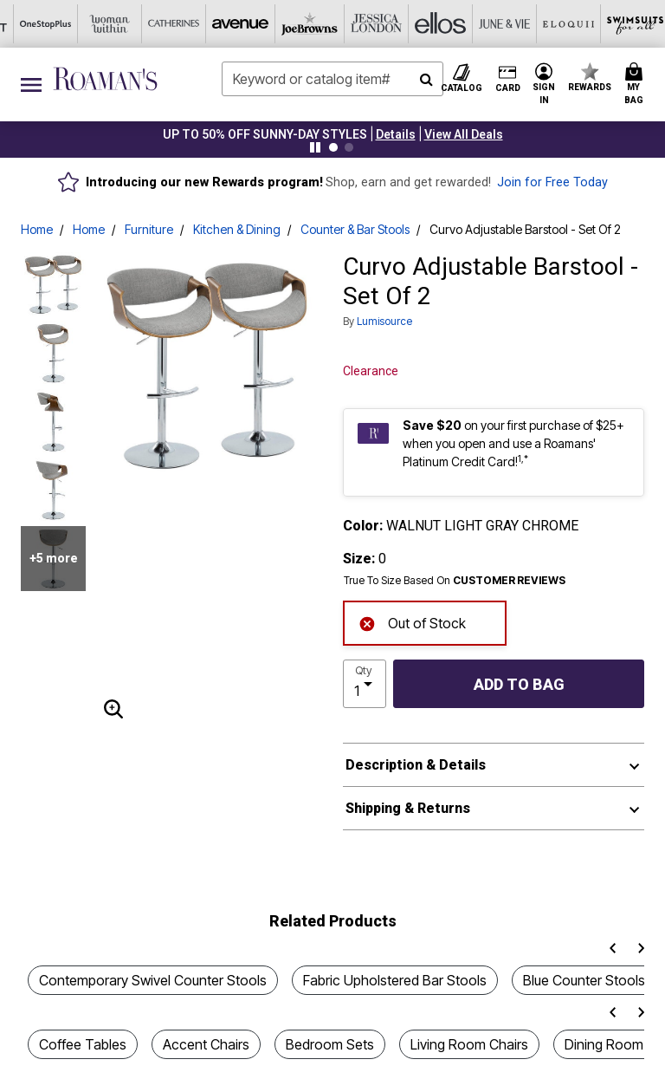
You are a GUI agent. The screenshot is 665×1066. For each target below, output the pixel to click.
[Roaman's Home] (105, 79)
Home (37, 229)
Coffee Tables (82, 1044)
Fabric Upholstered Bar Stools (395, 980)
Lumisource (384, 321)
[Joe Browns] (108, 23)
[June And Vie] (300, 23)
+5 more (53, 558)
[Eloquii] (364, 23)
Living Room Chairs (469, 1044)
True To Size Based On (454, 581)
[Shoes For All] (621, 23)
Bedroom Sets (330, 1044)
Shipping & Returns (407, 808)
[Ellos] (236, 23)
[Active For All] (493, 23)
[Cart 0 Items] (636, 84)
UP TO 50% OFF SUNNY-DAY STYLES (265, 134)
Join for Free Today (552, 182)
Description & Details (415, 765)
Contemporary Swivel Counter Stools (153, 980)
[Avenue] (44, 23)
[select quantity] (364, 684)
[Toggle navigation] (31, 84)
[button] (396, 134)
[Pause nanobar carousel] (315, 147)
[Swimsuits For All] (429, 23)
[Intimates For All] (557, 23)
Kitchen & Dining (237, 229)
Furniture (149, 229)
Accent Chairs (206, 1044)
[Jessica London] (172, 23)
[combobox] (332, 79)
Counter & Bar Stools (355, 229)
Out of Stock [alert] (412, 622)
